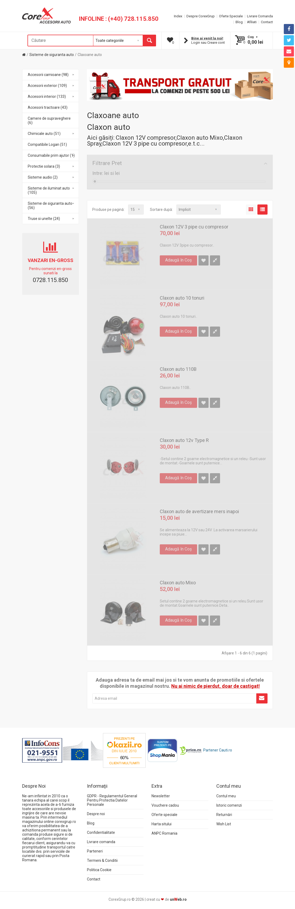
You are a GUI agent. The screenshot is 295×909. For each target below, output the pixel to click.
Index (178, 16)
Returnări (224, 815)
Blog (239, 22)
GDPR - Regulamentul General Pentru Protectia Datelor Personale (112, 800)
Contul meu (226, 796)
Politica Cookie (99, 870)
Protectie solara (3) (51, 166)
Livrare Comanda (260, 16)
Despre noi (96, 814)
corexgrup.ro (65, 821)
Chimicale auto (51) (51, 133)
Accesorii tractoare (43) (47, 107)
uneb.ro (178, 899)
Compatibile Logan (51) (47, 144)
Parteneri (95, 851)
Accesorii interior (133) (51, 96)
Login (195, 43)
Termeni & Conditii (102, 860)
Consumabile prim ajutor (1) (51, 155)
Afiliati (252, 22)
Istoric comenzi (229, 805)
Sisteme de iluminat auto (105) (51, 190)
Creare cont (216, 43)
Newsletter (161, 796)
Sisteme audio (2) (51, 177)
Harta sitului (162, 824)
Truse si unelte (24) (51, 218)
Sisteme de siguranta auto (51, 55)
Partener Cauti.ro (217, 750)
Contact (267, 22)
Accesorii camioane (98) (51, 75)
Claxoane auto (90, 55)
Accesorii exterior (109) (51, 85)
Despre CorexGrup (200, 16)
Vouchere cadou (165, 805)
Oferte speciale (164, 815)
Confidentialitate (101, 832)
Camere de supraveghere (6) (49, 120)
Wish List (223, 824)
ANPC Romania (164, 833)
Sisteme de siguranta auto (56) (51, 205)
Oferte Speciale (231, 16)
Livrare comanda (101, 842)
